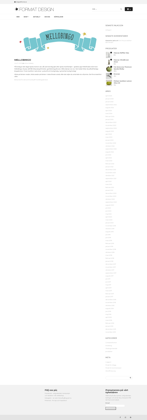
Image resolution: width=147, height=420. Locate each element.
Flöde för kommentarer (113, 368)
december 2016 (110, 299)
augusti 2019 (109, 231)
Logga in (108, 362)
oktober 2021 (109, 175)
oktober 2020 (110, 199)
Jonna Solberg (29, 63)
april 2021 (108, 181)
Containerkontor (111, 342)
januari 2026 (109, 99)
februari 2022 (109, 164)
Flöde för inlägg (110, 365)
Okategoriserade (111, 348)
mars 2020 (108, 220)
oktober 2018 (109, 252)
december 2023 (110, 122)
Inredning (108, 345)
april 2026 (108, 96)
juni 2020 (108, 211)
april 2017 (108, 288)
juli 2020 (108, 208)
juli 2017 (107, 279)
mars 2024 (108, 113)
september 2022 (111, 149)
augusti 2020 (109, 205)
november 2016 (110, 302)
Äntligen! (108, 30)
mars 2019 (108, 240)
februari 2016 (109, 323)
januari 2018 (109, 261)
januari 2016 (109, 326)
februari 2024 (109, 116)
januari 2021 (109, 190)
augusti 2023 (109, 131)
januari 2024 (109, 119)
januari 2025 (109, 101)
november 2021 (110, 172)
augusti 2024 (109, 107)
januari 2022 (109, 167)
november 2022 (110, 143)
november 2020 (110, 196)
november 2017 (110, 267)
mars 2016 (108, 320)
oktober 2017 (109, 270)
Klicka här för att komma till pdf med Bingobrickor (31, 80)
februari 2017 (109, 293)
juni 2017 (108, 282)
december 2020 (110, 193)
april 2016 (108, 317)
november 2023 (110, 125)
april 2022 (108, 158)
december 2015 (110, 329)
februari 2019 (109, 243)
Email (107, 403)
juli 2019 (107, 234)
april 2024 (108, 110)
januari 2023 (109, 140)
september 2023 (111, 128)
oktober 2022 (110, 146)
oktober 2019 (109, 228)
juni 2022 (108, 155)
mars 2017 (108, 290)
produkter (108, 351)
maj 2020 (108, 214)
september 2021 (110, 178)
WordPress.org (110, 371)
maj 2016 (108, 314)
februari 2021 (109, 187)
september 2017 (110, 273)
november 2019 (110, 226)
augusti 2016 (109, 308)
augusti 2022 (109, 152)
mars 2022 (108, 161)
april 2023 (108, 134)
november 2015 (110, 332)
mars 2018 (108, 255)
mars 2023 (108, 137)
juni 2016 (108, 311)
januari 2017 (109, 296)
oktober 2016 (109, 305)
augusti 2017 (109, 276)
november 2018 (110, 249)
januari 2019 (109, 246)
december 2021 (110, 169)
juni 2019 (108, 237)
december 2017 (110, 264)
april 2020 (108, 217)
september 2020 (111, 202)
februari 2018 (109, 258)
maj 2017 (108, 285)
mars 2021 (108, 184)
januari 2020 (109, 223)
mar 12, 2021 (18, 63)
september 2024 (111, 104)
